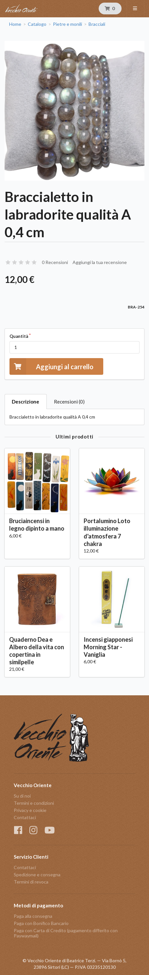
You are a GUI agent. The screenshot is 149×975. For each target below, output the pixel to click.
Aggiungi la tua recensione (100, 262)
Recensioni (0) (69, 402)
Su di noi (22, 796)
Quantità (18, 336)
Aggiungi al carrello (51, 366)
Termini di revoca (31, 881)
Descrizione (25, 402)
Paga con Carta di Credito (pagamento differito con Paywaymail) (66, 933)
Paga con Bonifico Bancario (41, 923)
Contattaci (25, 817)
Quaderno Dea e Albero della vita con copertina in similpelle (36, 651)
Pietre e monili (67, 24)
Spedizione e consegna (37, 874)
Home (15, 24)
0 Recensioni (55, 262)
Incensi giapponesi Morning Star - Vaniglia (108, 647)
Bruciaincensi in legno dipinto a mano (36, 524)
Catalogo (37, 24)
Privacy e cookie (30, 810)
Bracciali (97, 24)
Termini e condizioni (34, 803)
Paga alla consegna (33, 916)
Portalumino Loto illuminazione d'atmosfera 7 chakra (107, 532)
